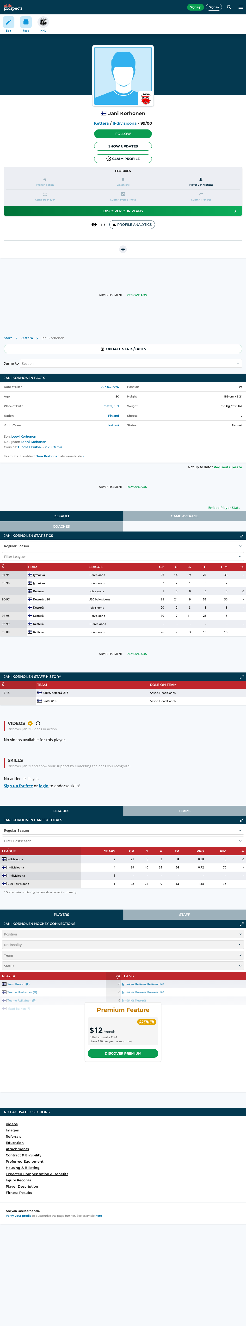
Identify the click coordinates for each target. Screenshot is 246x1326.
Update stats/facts (123, 349)
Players (61, 914)
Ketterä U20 (41, 599)
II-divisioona (125, 123)
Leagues (61, 811)
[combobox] (22, 363)
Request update (228, 467)
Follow (123, 134)
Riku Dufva (53, 447)
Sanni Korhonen (33, 442)
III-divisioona (97, 624)
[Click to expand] (241, 676)
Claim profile (123, 158)
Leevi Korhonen (23, 436)
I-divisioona (96, 591)
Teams (185, 811)
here (98, 1215)
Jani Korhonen (48, 456)
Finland (113, 415)
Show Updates (123, 146)
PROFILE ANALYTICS (132, 224)
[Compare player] (45, 196)
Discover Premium (123, 1053)
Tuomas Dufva (29, 447)
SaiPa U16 (49, 701)
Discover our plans (170, 211)
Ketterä (101, 123)
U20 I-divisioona (100, 599)
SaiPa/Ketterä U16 (55, 693)
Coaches (61, 526)
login (44, 785)
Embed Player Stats (224, 507)
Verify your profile (18, 1215)
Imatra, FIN (111, 406)
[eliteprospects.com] (13, 7)
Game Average (184, 516)
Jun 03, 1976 (110, 387)
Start (8, 338)
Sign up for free (18, 785)
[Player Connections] (201, 182)
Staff (184, 914)
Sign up (195, 7)
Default (61, 516)
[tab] (61, 516)
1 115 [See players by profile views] (98, 224)
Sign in (214, 7)
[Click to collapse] (241, 536)
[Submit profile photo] (123, 196)
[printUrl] (123, 249)
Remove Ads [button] (137, 295)
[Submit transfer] (201, 196)
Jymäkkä (39, 575)
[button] (123, 133)
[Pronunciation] (45, 182)
